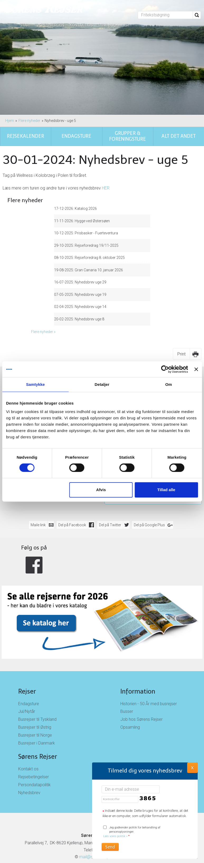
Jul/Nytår (26, 670)
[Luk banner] (196, 369)
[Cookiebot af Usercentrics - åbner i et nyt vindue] (165, 369)
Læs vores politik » (115, 836)
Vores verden (50, 25)
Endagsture (28, 662)
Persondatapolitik (34, 743)
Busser (126, 670)
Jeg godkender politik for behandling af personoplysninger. (131, 832)
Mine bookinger (113, 25)
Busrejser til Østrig (34, 686)
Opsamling (130, 686)
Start (25, 25)
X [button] (192, 767)
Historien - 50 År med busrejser (148, 662)
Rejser (27, 650)
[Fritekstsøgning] (165, 15)
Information (137, 650)
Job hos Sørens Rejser (141, 678)
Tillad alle (166, 489)
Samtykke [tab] (35, 384)
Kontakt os (81, 25)
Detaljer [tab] (102, 384)
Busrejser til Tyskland (37, 678)
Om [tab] (168, 384)
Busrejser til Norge (35, 694)
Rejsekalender (51, 341)
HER (106, 147)
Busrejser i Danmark (36, 702)
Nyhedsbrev (29, 751)
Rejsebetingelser (33, 735)
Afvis (101, 489)
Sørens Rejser (37, 716)
